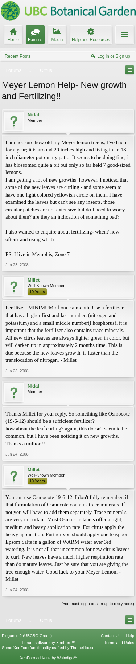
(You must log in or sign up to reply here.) (97, 604)
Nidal (33, 114)
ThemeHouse (82, 647)
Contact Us (110, 635)
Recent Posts (17, 56)
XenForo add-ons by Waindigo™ (49, 658)
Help (130, 635)
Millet (34, 280)
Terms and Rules (119, 642)
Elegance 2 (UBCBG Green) (27, 635)
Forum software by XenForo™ (48, 642)
